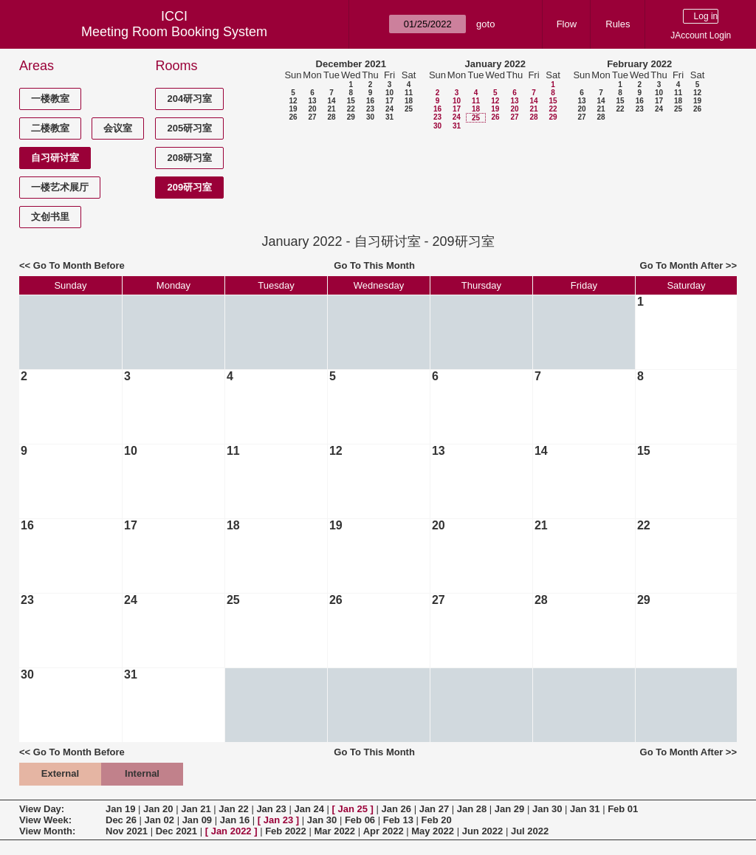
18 (409, 101)
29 (351, 117)
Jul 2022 (530, 831)
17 (389, 101)
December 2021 (351, 63)
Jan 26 (396, 808)
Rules (617, 24)
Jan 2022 (231, 831)
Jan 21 (195, 808)
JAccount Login (700, 35)
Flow (567, 24)
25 (409, 109)
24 (389, 109)
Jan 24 (308, 808)
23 (370, 109)
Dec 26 (121, 819)
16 (370, 101)
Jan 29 (509, 808)
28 (331, 117)
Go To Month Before (79, 265)
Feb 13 (398, 819)
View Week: (45, 819)
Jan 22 (233, 808)
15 (351, 101)
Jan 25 (353, 808)
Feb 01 (623, 808)
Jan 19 (120, 808)
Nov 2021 (127, 831)
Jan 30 (547, 808)
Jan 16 (235, 819)
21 (331, 109)
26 (293, 117)
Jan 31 (584, 808)
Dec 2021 (176, 831)
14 (331, 101)
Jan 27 (434, 808)
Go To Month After (682, 265)
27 (312, 117)
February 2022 (639, 63)
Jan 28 (472, 808)
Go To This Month (374, 265)
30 (370, 117)
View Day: (41, 808)
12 (293, 101)
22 (351, 109)
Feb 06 (360, 819)
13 (312, 101)
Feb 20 (437, 819)
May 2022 (432, 831)
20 (312, 109)
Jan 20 (158, 808)
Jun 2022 (483, 831)
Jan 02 (159, 819)
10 (389, 93)
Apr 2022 (383, 831)
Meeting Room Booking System (174, 31)
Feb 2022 (285, 831)
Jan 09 (197, 819)
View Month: (47, 831)
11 (409, 93)
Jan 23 (271, 808)
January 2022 (495, 63)
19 (293, 109)
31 (389, 117)
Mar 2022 (334, 831)
